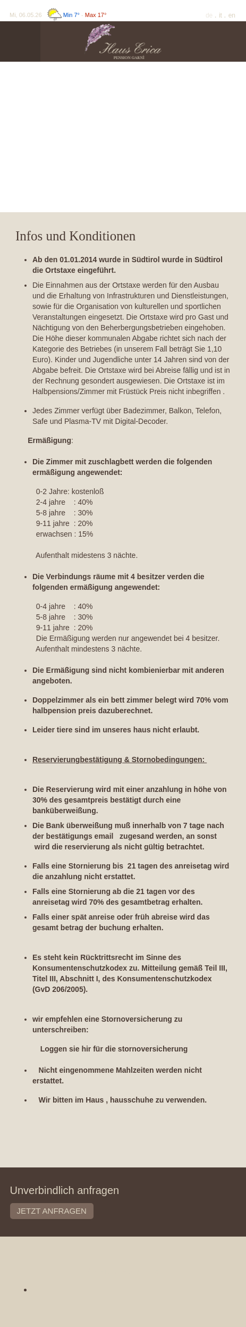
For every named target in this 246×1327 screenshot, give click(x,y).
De (210, 15)
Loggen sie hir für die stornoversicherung (114, 1049)
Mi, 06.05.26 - (58, 15)
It (221, 15)
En (231, 15)
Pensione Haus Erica (123, 1270)
